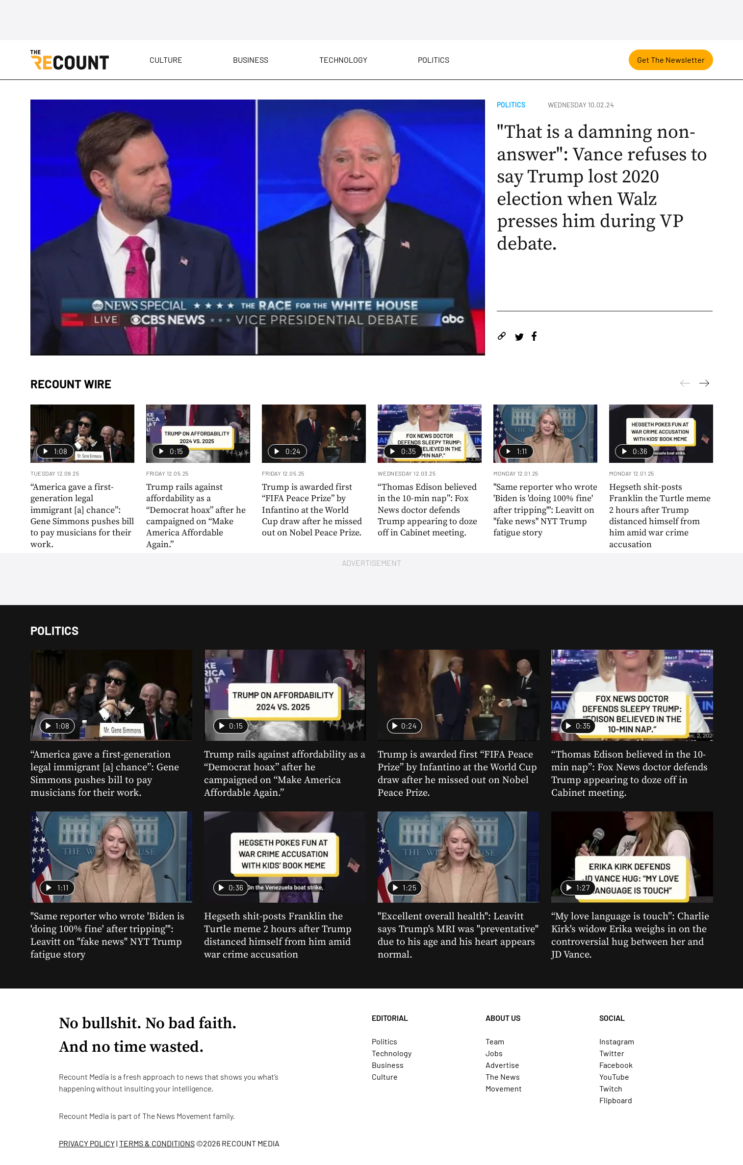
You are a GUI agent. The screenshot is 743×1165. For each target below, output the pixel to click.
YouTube (614, 1076)
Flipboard (615, 1100)
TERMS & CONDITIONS (157, 1143)
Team (495, 1041)
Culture (166, 59)
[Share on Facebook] (534, 337)
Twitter (611, 1053)
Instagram (616, 1041)
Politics (433, 59)
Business (250, 59)
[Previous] (704, 385)
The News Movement (176, 1115)
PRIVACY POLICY (87, 1143)
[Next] (685, 385)
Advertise (502, 1064)
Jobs (494, 1053)
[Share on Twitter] (519, 337)
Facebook (616, 1064)
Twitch (610, 1088)
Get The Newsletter (671, 59)
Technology (343, 59)
